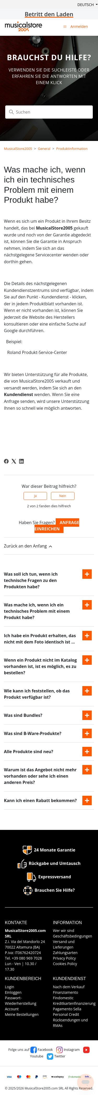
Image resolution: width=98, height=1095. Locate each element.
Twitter (56, 1056)
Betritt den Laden (49, 14)
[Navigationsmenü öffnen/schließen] (65, 26)
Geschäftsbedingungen (72, 936)
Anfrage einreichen (56, 526)
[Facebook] (6, 461)
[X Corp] (13, 461)
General (44, 148)
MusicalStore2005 (18, 148)
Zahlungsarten (65, 952)
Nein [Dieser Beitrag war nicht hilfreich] (62, 496)
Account (12, 1008)
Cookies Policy (65, 963)
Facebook (41, 1049)
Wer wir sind (63, 930)
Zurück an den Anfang (28, 546)
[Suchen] (49, 112)
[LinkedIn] (21, 461)
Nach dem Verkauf (69, 986)
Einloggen (13, 992)
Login (9, 986)
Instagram (68, 1049)
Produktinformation (72, 148)
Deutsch (86, 4)
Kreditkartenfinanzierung (74, 1003)
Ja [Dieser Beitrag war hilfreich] (35, 496)
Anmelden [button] (79, 26)
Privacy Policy (64, 958)
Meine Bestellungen (22, 1014)
